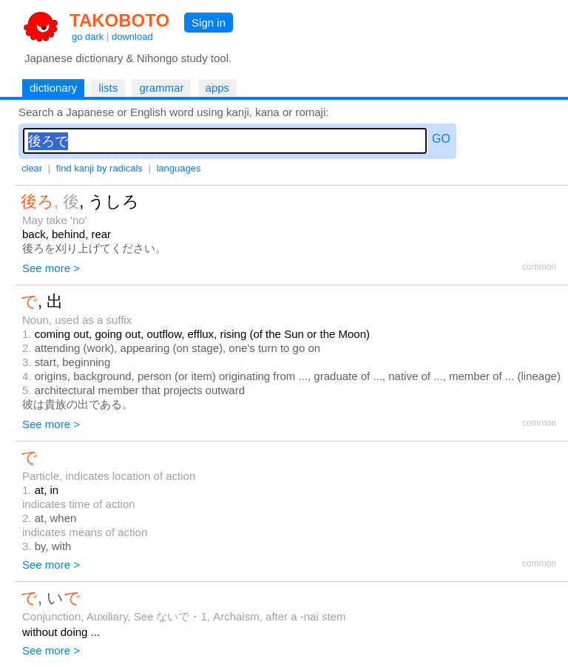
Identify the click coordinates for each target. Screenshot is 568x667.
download (132, 36)
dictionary (53, 87)
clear (31, 168)
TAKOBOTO (119, 20)
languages (178, 168)
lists (108, 87)
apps (218, 87)
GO (441, 138)
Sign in (209, 22)
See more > (51, 268)
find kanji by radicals (99, 168)
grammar (161, 87)
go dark (88, 36)
